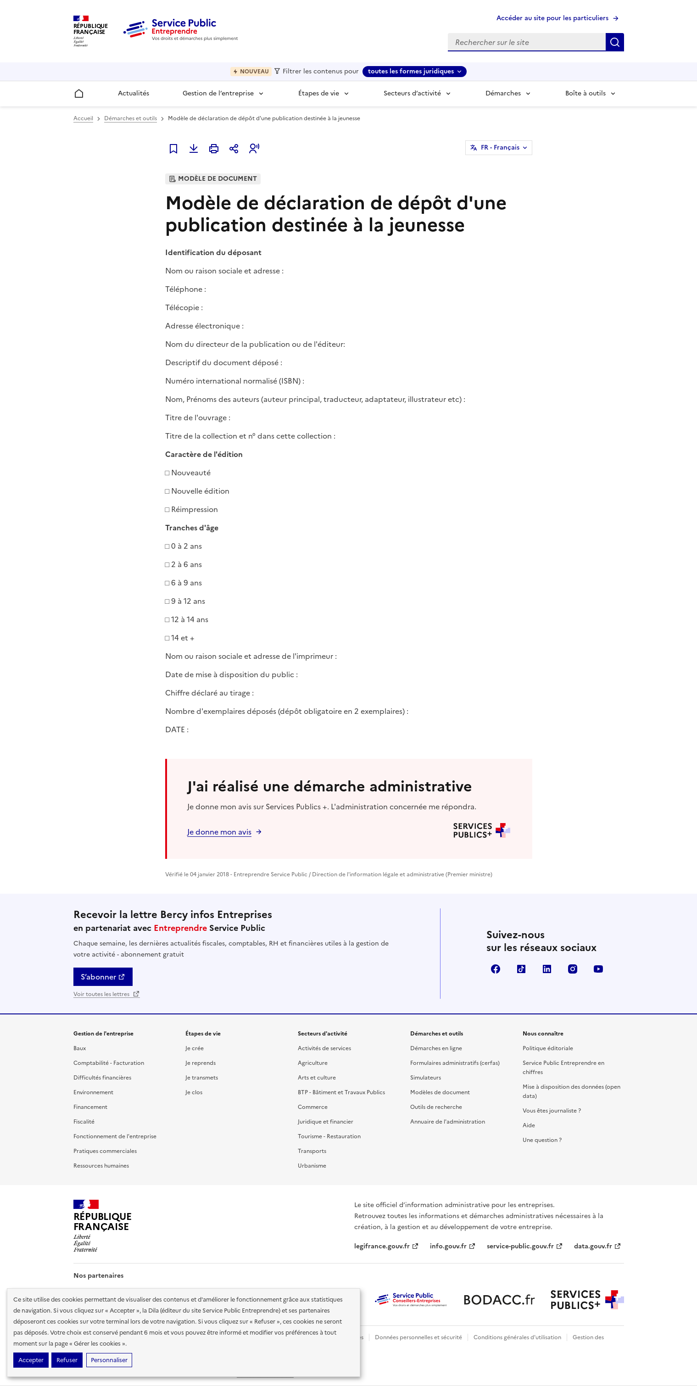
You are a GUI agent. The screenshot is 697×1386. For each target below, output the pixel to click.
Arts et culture (317, 1078)
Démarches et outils (130, 118)
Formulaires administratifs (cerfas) (455, 1063)
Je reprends (200, 1063)
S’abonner (103, 976)
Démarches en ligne (436, 1048)
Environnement (93, 1092)
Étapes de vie (318, 93)
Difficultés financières (102, 1078)
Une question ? (542, 1140)
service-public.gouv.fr (525, 1246)
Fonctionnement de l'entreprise (114, 1136)
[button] (254, 148)
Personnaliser (109, 1360)
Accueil (83, 118)
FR (500, 147)
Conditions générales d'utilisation (517, 1337)
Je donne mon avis (219, 831)
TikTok (521, 969)
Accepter (31, 1360)
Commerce (313, 1107)
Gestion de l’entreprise (218, 93)
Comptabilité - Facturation (108, 1063)
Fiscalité (84, 1122)
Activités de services (324, 1048)
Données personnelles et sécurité (418, 1337)
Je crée (194, 1048)
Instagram (572, 969)
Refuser (67, 1360)
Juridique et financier (325, 1122)
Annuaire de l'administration (447, 1122)
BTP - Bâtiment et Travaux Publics (341, 1092)
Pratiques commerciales (105, 1151)
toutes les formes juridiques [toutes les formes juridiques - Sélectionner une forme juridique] (411, 71)
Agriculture (313, 1063)
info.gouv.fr (453, 1246)
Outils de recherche (436, 1107)
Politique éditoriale (548, 1048)
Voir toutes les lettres (106, 994)
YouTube (598, 969)
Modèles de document (440, 1092)
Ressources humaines (101, 1166)
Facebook (495, 969)
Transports (312, 1151)
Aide (529, 1125)
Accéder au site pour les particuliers (552, 18)
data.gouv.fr (597, 1246)
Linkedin (547, 969)
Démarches (503, 93)
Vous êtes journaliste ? (552, 1111)
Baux (79, 1048)
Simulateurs (425, 1078)
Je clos (193, 1092)
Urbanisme (312, 1166)
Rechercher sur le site (615, 42)
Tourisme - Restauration (329, 1136)
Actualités (133, 93)
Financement (90, 1107)
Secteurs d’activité (412, 93)
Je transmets (201, 1078)
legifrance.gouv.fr (386, 1246)
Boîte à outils (585, 93)
